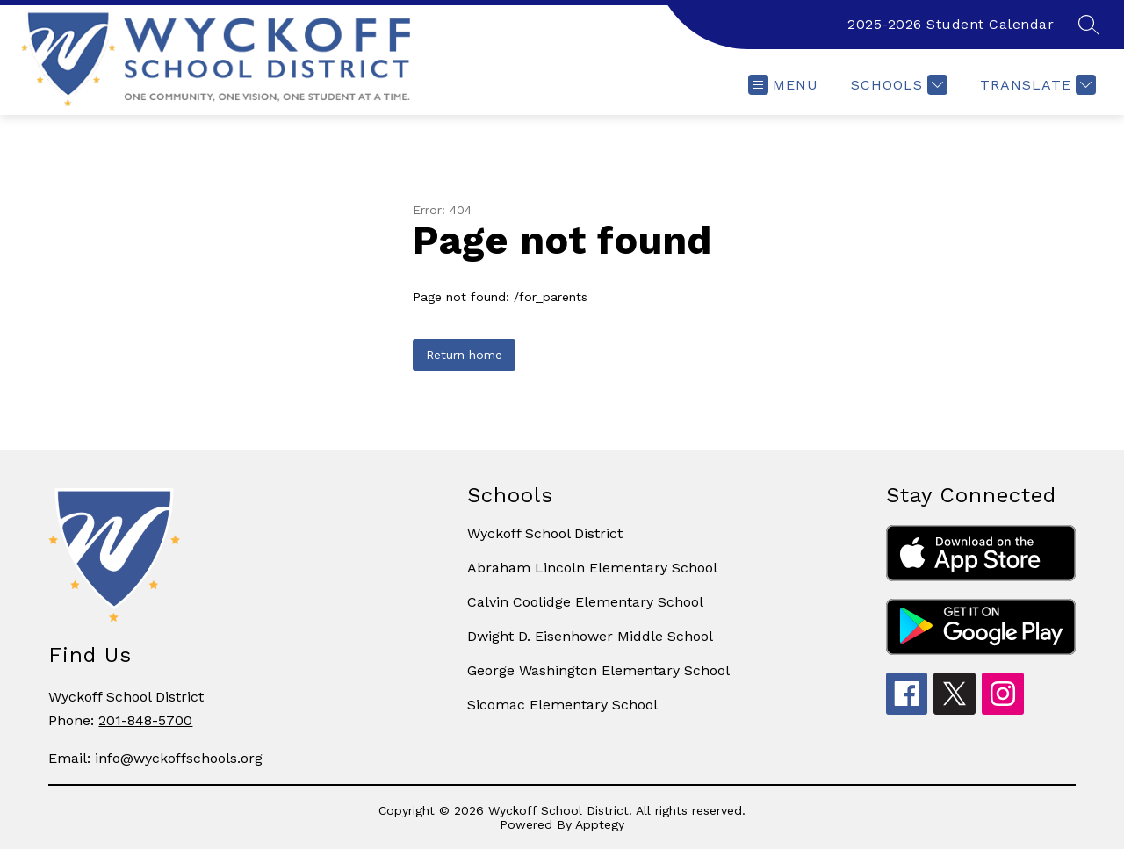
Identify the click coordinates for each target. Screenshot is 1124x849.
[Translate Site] (1036, 85)
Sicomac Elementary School (562, 704)
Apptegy (599, 824)
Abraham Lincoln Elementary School (592, 567)
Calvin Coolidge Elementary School (585, 602)
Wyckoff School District (545, 533)
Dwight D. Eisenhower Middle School (590, 636)
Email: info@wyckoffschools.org (155, 758)
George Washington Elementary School (598, 670)
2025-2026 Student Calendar (950, 24)
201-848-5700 (145, 720)
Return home (464, 355)
